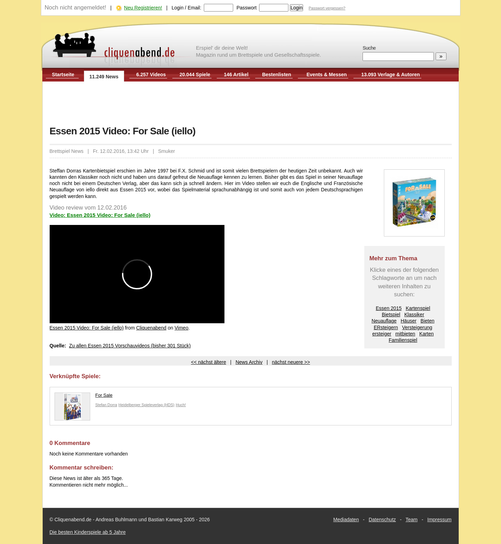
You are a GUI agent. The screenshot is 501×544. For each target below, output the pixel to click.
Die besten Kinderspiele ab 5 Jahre (88, 532)
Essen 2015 (389, 308)
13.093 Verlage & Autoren (390, 74)
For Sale (84, 397)
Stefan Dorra (106, 405)
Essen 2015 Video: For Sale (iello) (87, 328)
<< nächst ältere (208, 362)
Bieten (428, 321)
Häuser (408, 321)
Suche (369, 48)
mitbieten (405, 334)
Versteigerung (417, 327)
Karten (426, 334)
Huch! (181, 405)
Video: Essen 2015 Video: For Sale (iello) (100, 215)
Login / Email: (186, 7)
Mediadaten (346, 519)
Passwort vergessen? (327, 8)
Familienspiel (403, 340)
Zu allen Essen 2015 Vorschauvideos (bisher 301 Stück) (130, 345)
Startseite (63, 74)
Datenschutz (382, 519)
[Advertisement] (250, 104)
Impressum (439, 519)
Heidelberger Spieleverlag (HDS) (146, 405)
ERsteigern (386, 327)
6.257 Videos (151, 74)
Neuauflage (384, 321)
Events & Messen (327, 74)
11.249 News (104, 76)
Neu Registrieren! (143, 7)
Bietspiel (391, 314)
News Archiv (249, 362)
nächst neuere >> (291, 362)
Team (411, 519)
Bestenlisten (276, 74)
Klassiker (414, 314)
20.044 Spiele (194, 74)
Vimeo (181, 328)
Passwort (246, 7)
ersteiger (381, 334)
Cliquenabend (151, 328)
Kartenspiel (418, 308)
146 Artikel (236, 74)
